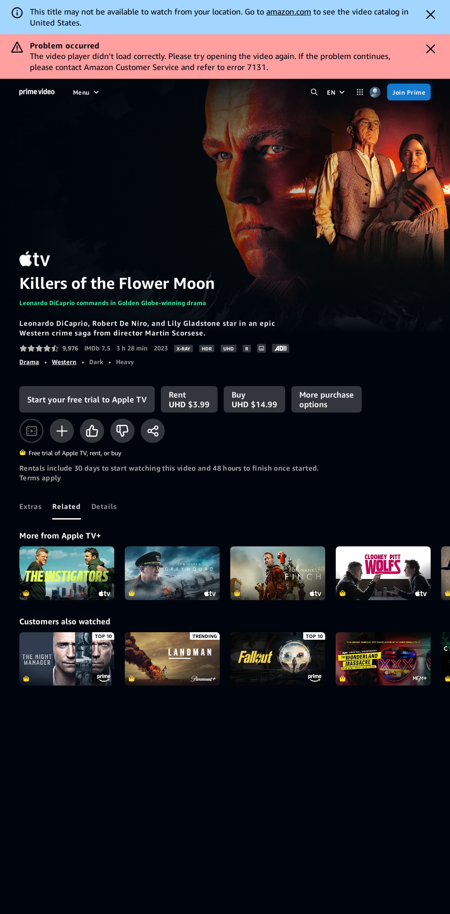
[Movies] (107, 92)
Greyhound (172, 573)
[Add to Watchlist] (62, 431)
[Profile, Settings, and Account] (375, 92)
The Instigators (66, 573)
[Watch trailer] (31, 431)
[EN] (337, 92)
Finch (277, 573)
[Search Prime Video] (314, 92)
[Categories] (359, 92)
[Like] (92, 431)
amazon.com (288, 11)
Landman (172, 659)
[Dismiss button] (430, 14)
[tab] (30, 506)
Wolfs (383, 573)
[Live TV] (210, 92)
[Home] (36, 92)
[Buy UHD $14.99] (254, 399)
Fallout (277, 659)
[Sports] (178, 92)
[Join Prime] (409, 92)
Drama (29, 361)
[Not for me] (122, 431)
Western (64, 361)
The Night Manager (66, 659)
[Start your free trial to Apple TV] (87, 399)
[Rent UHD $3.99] (189, 399)
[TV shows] (142, 92)
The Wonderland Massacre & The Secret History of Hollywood (383, 659)
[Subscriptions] (259, 92)
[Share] (153, 431)
